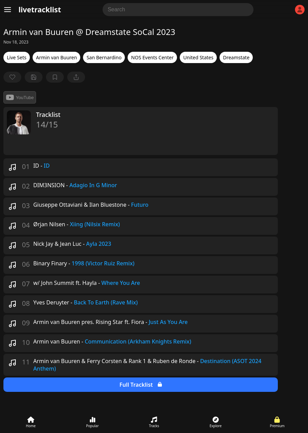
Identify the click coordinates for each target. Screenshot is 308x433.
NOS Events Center (152, 57)
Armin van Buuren (56, 57)
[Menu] (7, 9)
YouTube (20, 97)
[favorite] (12, 77)
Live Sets (16, 57)
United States (198, 57)
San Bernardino (103, 57)
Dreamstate (236, 57)
